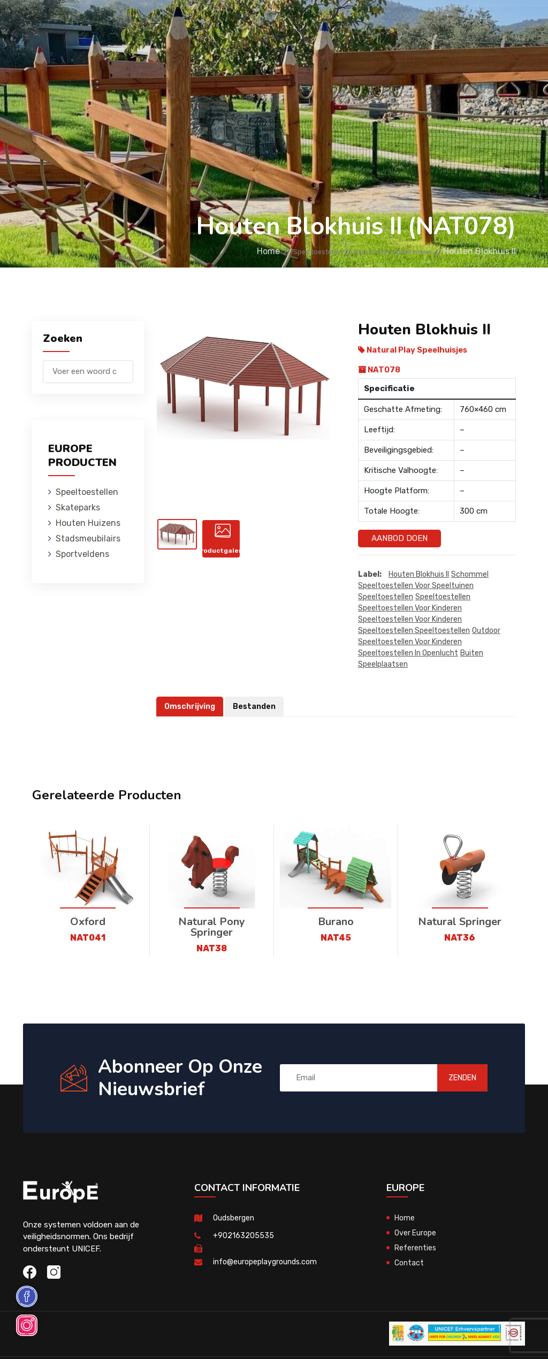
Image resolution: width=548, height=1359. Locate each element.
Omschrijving (191, 707)
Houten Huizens (281, 23)
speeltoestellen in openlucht (408, 653)
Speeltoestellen (143, 23)
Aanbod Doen (399, 538)
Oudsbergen (235, 1218)
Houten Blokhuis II (419, 574)
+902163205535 (243, 1236)
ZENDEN (450, 1078)
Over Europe (416, 1233)
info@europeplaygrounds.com (268, 1262)
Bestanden (257, 707)
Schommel (470, 574)
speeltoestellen (385, 597)
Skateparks (214, 23)
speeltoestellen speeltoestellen (414, 631)
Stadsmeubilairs (359, 23)
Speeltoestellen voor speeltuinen (416, 586)
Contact (409, 1263)
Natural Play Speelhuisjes (379, 252)
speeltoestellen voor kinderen (410, 608)
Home (215, 252)
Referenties (416, 1248)
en (483, 58)
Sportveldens (364, 72)
